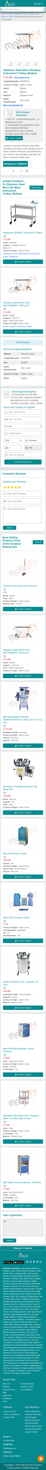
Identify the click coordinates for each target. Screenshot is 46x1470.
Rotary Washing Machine (20, 1314)
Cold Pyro (6, 1373)
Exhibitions (7, 1398)
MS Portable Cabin (29, 1294)
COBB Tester (8, 1325)
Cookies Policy (9, 1411)
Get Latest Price (21, 77)
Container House (25, 1304)
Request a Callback (15, 163)
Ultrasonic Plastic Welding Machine (16, 1340)
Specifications (23, 342)
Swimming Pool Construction (27, 1360)
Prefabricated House (31, 1302)
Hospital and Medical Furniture (17, 14)
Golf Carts (7, 1368)
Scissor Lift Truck (31, 1286)
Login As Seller (31, 1432)
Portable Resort (14, 1294)
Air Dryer (24, 1348)
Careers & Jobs (27, 1387)
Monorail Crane (31, 1322)
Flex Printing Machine (18, 1312)
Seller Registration (32, 1411)
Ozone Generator (33, 1371)
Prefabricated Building (30, 1299)
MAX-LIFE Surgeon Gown (16, 917)
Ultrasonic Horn (21, 1337)
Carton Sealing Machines (20, 1281)
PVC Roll (30, 1332)
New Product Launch (33, 1426)
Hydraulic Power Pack (20, 1309)
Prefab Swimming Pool (25, 1358)
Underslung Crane (33, 1319)
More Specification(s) (13, 105)
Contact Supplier (14, 138)
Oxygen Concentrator (17, 1371)
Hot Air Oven (13, 1307)
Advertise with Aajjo (33, 1414)
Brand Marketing (32, 1423)
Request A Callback (23, 1248)
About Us (6, 1384)
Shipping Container (10, 1304)
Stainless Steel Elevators (12, 1289)
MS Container (21, 1296)
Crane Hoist (19, 1322)
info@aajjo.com (9, 1448)
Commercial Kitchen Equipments (22, 1335)
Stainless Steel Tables (20, 1279)
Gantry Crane (8, 1322)
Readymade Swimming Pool (31, 1363)
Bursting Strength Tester (23, 1325)
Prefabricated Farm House (19, 1291)
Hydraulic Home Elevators (20, 1284)
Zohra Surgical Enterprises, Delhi (17, 326)
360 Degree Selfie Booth (21, 1373)
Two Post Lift (19, 1353)
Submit (10, 528)
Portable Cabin (8, 1271)
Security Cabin (29, 1289)
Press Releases (27, 1384)
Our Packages (31, 1417)
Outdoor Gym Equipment (12, 1365)
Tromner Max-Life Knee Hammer (20, 586)
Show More (36, 188)
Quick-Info (7, 1395)
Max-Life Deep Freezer (15, 853)
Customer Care (9, 1390)
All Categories (26, 1390)
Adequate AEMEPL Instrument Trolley (22, 232)
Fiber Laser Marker (18, 1330)
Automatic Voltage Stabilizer (13, 1319)
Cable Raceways (35, 1337)
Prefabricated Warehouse (12, 1302)
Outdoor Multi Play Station (26, 1271)
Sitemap (6, 1387)
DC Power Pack (26, 1307)
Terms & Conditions (11, 1414)
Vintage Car (16, 1368)
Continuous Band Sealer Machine (26, 1342)
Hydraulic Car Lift (17, 1286)
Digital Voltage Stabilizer (27, 1317)
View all (38, 542)
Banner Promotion (32, 1420)
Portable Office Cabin (12, 1299)
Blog (4, 1392)
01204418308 (8, 1440)
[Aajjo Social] (27, 1262)
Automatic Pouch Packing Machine (16, 1345)
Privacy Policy (9, 1417)
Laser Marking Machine (30, 1268)
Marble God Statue (18, 1332)
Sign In (39, 4)
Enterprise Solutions (33, 1429)
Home (3, 14)
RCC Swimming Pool (11, 1363)
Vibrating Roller (20, 1273)
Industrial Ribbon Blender (20, 1276)
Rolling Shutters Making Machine (22, 1350)
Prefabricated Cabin (35, 1296)
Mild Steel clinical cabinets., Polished (22, 1182)
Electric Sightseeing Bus (32, 1365)
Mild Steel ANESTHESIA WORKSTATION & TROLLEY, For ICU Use (23, 720)
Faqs (5, 1401)
